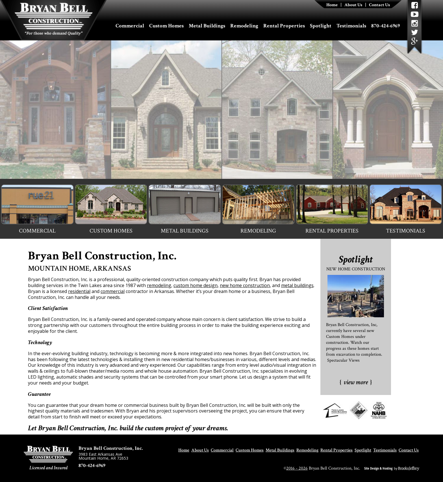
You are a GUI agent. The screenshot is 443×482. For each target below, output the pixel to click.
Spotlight (320, 25)
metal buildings (297, 285)
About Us (353, 5)
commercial (113, 291)
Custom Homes (166, 25)
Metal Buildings (207, 25)
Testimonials (351, 25)
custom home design (195, 285)
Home (332, 5)
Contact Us (379, 5)
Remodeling (244, 25)
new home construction (245, 285)
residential (79, 291)
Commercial (130, 25)
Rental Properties (284, 25)
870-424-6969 (385, 25)
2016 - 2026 (297, 468)
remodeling (159, 285)
